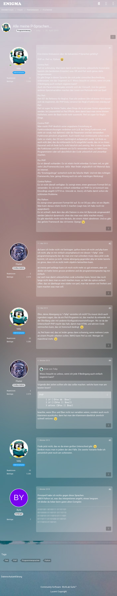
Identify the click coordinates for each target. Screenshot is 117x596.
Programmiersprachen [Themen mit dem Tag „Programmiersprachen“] (31, 560)
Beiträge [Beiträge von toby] (10, 81)
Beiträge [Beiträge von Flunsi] (10, 277)
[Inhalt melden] (108, 229)
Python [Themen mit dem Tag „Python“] (47, 560)
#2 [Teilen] (110, 243)
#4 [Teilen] (110, 360)
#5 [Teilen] (110, 440)
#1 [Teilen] (110, 48)
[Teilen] (113, 37)
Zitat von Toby (50, 369)
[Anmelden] (106, 3)
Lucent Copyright (58, 591)
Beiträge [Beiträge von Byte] (10, 519)
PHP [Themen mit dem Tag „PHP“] (15, 560)
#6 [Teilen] (110, 489)
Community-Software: (59, 587)
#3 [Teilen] (110, 308)
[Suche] (99, 3)
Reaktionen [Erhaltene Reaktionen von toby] (11, 78)
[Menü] (113, 3)
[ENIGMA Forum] (12, 3)
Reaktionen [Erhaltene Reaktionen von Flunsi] (11, 274)
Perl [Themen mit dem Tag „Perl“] (6, 560)
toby (38, 30)
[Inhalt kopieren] (107, 395)
